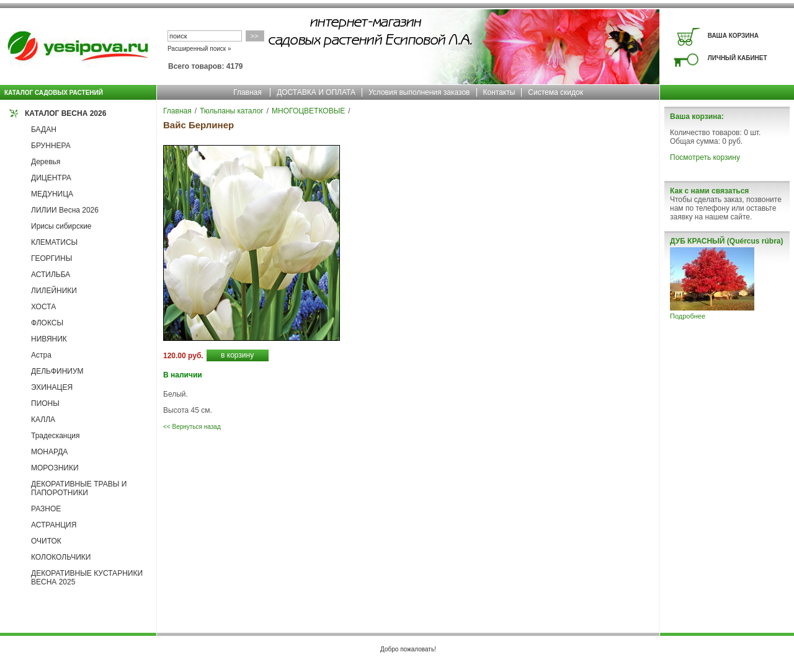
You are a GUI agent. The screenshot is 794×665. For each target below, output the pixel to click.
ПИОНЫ (45, 403)
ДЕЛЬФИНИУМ (57, 371)
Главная (247, 92)
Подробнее (687, 316)
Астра (41, 355)
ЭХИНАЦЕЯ (52, 387)
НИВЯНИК (49, 339)
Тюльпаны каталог (232, 111)
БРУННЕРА (51, 145)
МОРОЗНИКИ (55, 468)
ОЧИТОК (46, 541)
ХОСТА (43, 306)
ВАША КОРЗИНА (733, 35)
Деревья (45, 161)
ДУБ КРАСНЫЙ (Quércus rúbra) (726, 241)
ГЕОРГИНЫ (51, 258)
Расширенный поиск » (199, 48)
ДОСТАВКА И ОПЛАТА (316, 92)
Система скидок (555, 92)
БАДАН (43, 129)
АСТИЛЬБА (50, 274)
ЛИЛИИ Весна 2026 (65, 210)
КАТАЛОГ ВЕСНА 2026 (65, 113)
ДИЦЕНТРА (51, 178)
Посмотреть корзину (705, 157)
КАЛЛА (43, 419)
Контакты (499, 92)
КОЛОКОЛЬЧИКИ (61, 557)
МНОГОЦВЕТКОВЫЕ (308, 111)
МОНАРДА (49, 451)
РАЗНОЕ (46, 508)
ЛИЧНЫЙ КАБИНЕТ (737, 58)
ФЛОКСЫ (47, 323)
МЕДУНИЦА (52, 194)
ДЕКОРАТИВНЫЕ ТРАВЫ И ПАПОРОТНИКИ (79, 488)
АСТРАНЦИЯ (53, 525)
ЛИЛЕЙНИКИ (54, 290)
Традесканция (55, 435)
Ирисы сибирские (61, 226)
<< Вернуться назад (192, 426)
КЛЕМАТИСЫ (54, 242)
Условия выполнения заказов (419, 92)
